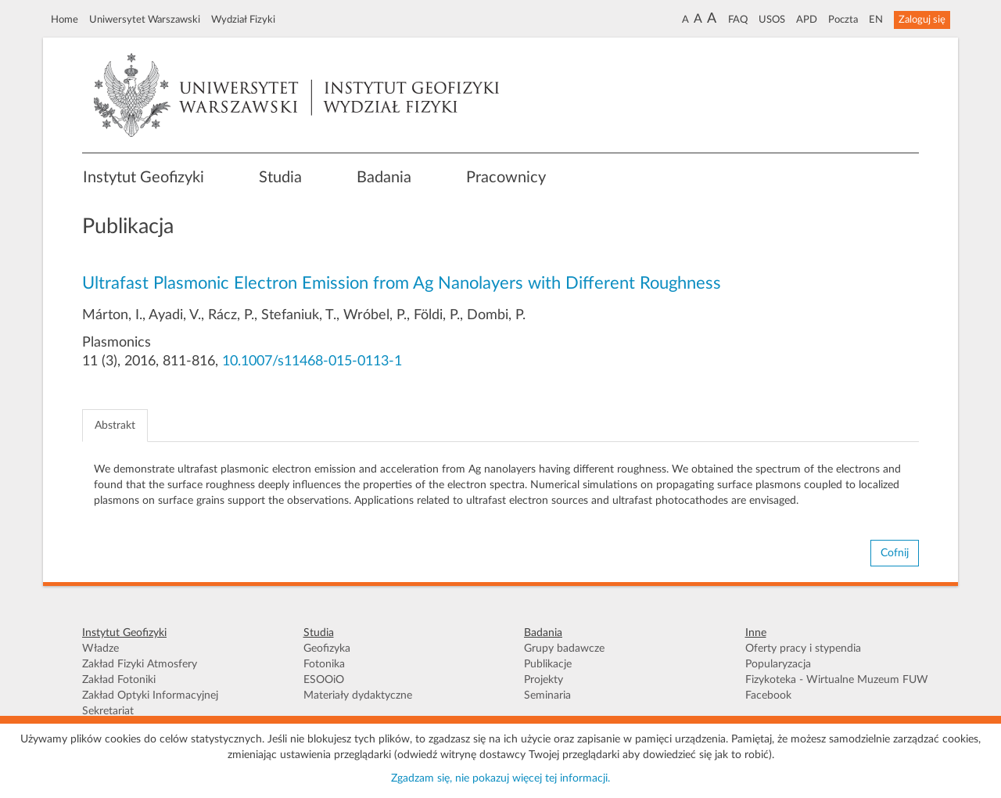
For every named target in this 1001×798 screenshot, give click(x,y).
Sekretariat (108, 711)
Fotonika (324, 664)
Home (64, 19)
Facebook (768, 695)
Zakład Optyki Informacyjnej (150, 695)
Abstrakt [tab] (115, 425)
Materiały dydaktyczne (357, 695)
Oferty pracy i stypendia (803, 648)
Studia (280, 177)
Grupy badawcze (564, 648)
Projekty (543, 679)
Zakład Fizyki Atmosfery (139, 664)
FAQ (738, 19)
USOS (772, 19)
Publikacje (548, 664)
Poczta (843, 19)
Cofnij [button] (895, 553)
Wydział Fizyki (243, 19)
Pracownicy (506, 177)
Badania (384, 177)
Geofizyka (326, 648)
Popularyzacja (778, 664)
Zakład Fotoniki (119, 679)
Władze (100, 648)
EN (876, 19)
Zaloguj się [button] (922, 19)
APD (806, 19)
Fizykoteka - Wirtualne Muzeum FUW (836, 679)
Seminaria (547, 695)
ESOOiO (323, 679)
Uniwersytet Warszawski (144, 19)
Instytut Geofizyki (143, 177)
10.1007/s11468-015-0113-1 (312, 361)
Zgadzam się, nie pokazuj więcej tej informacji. (500, 778)
